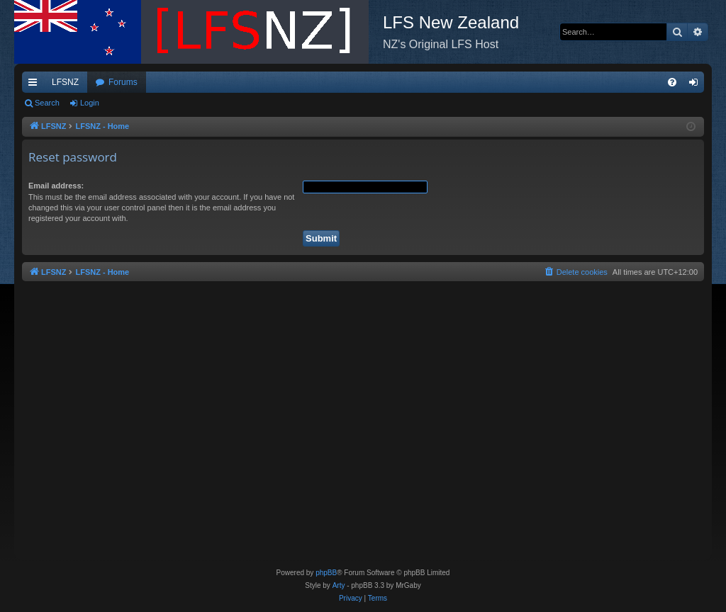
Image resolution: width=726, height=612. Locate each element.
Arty (339, 585)
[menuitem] (672, 82)
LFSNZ (65, 82)
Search (47, 102)
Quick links (35, 85)
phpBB (326, 573)
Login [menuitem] (696, 85)
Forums (123, 82)
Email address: (56, 185)
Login (89, 102)
